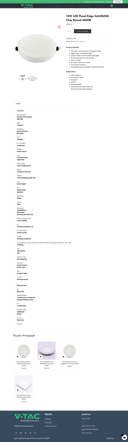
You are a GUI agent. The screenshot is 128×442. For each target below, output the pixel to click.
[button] (17, 357)
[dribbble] (30, 433)
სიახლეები (87, 2)
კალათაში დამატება (83, 31)
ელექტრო (101, 6)
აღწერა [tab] (18, 103)
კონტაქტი (108, 2)
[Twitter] (21, 433)
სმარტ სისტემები (86, 6)
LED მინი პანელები (79, 41)
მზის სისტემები (56, 6)
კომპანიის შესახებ (98, 2)
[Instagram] (35, 433)
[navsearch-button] (111, 5)
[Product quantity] (69, 31)
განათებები (71, 6)
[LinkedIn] (25, 433)
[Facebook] (16, 433)
